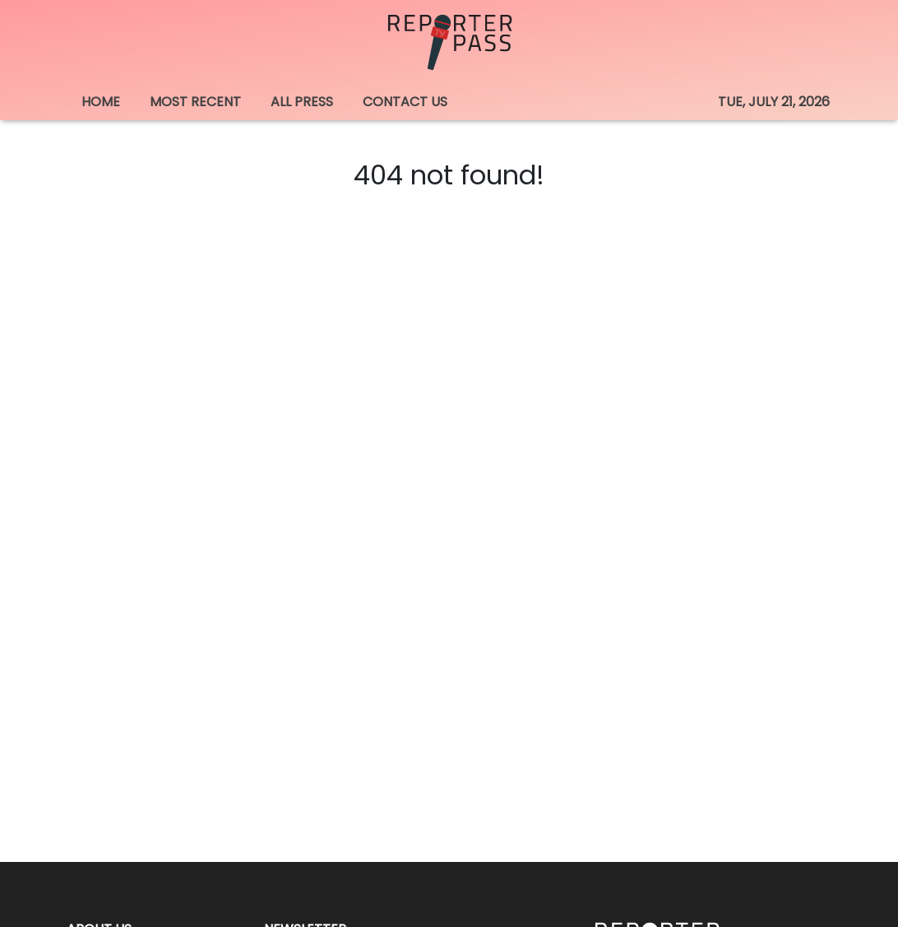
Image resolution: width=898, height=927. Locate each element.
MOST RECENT (195, 101)
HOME (100, 101)
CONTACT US (405, 101)
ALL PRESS (302, 101)
